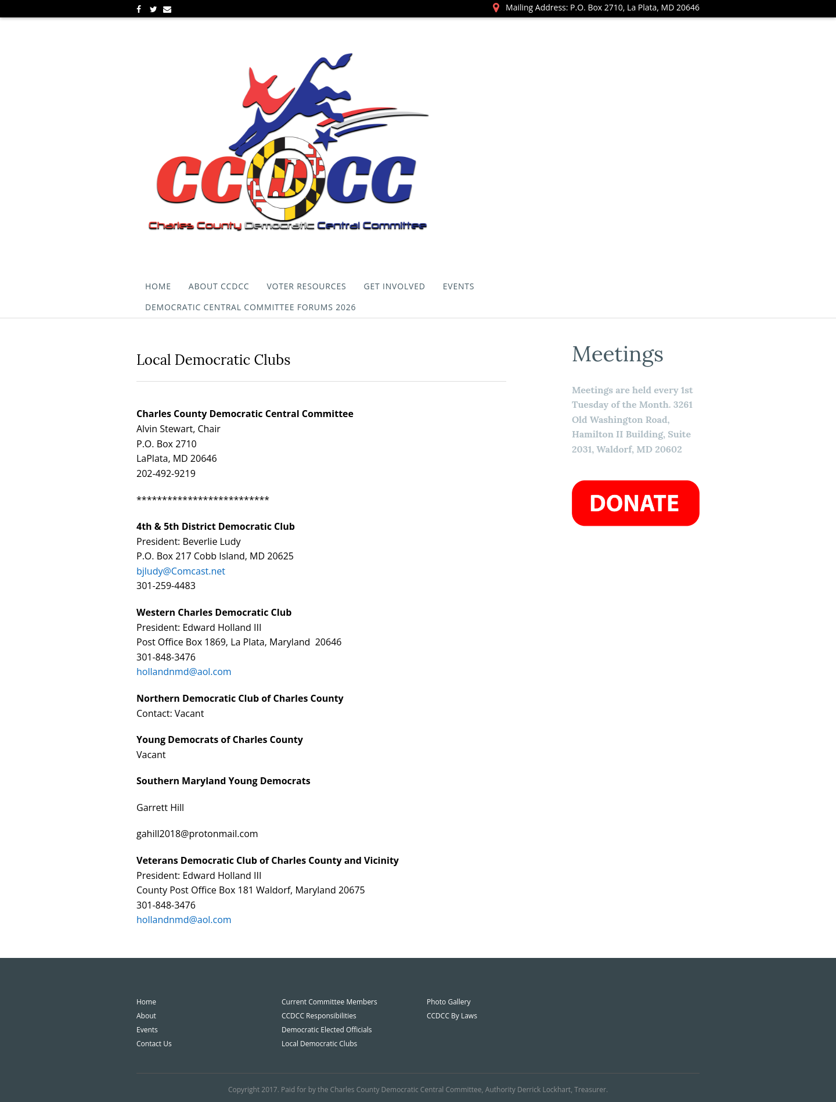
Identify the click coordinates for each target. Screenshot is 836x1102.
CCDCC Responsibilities (319, 1016)
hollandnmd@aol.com (184, 671)
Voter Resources (306, 286)
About (146, 1016)
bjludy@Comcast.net (180, 571)
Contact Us (154, 1044)
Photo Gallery (449, 1002)
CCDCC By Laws (452, 1016)
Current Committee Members (329, 1002)
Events (459, 286)
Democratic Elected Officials (327, 1030)
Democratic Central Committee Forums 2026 (250, 307)
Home (158, 286)
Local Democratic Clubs (319, 1044)
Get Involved (395, 286)
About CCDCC (219, 286)
